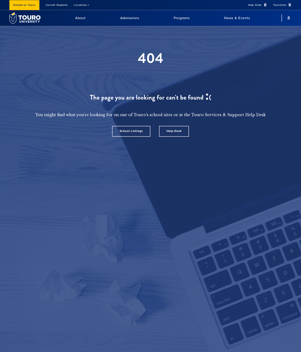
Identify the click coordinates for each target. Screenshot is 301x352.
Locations (80, 5)
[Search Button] (288, 18)
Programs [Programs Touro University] (181, 18)
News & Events (237, 18)
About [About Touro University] (80, 18)
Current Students (57, 5)
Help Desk (257, 5)
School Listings (131, 131)
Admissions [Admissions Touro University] (129, 18)
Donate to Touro (24, 5)
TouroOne (282, 5)
